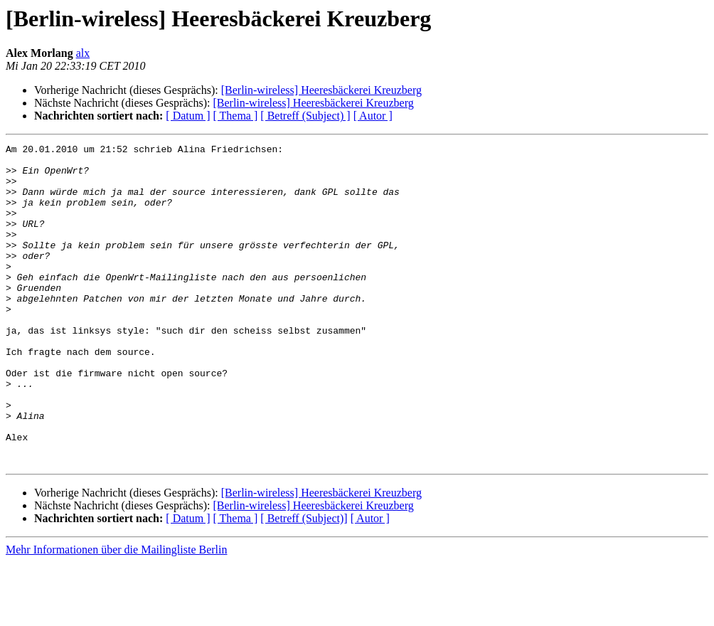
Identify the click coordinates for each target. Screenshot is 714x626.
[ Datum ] (188, 116)
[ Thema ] (235, 116)
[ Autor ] (373, 116)
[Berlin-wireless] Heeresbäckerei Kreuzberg (321, 90)
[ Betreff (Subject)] (303, 582)
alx (83, 53)
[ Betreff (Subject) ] (305, 116)
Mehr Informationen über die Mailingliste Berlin (116, 614)
